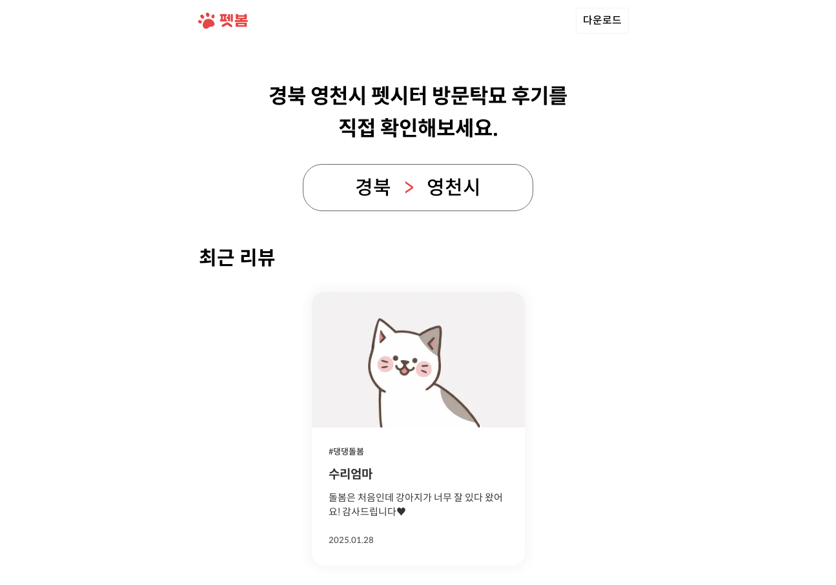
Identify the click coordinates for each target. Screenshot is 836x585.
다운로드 (602, 20)
